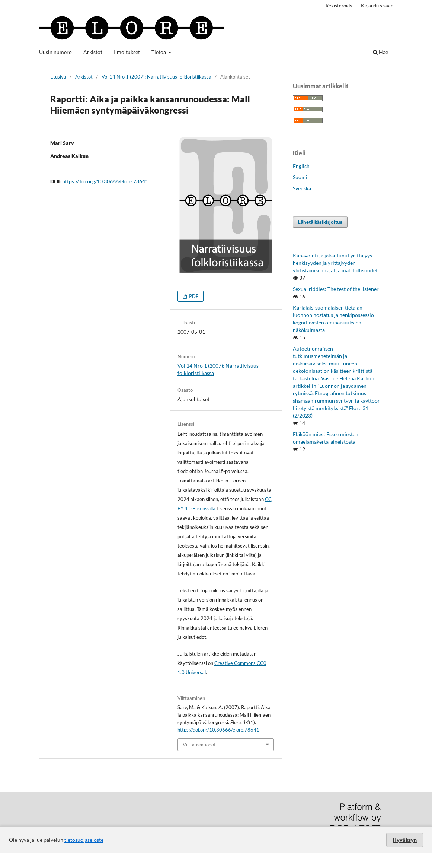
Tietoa (159, 52)
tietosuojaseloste (83, 840)
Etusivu (58, 77)
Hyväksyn (405, 840)
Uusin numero (55, 52)
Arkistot (92, 52)
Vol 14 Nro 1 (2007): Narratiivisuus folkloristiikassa (156, 77)
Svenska (302, 188)
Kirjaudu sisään (377, 6)
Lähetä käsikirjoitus (320, 222)
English (301, 166)
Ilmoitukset (127, 52)
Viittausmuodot (199, 745)
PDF (193, 296)
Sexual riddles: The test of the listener (336, 289)
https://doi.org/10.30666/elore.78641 (105, 181)
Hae (380, 52)
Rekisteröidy (339, 6)
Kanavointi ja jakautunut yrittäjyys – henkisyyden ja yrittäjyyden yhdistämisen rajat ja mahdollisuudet (335, 262)
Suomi (300, 177)
